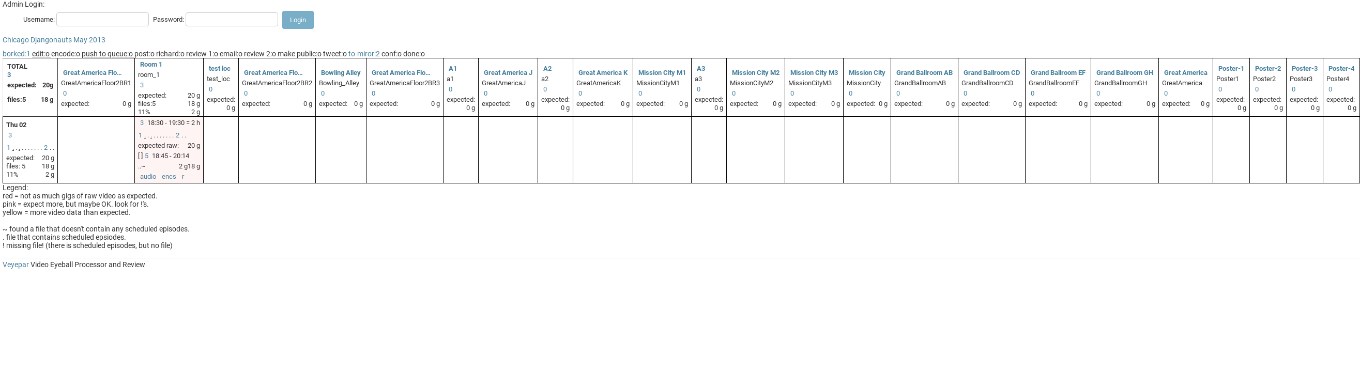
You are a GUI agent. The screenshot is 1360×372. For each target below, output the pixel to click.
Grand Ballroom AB (924, 72)
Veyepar (16, 264)
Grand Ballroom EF (1058, 72)
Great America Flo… (92, 72)
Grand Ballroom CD (992, 72)
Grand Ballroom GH (1124, 72)
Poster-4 (1341, 68)
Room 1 (151, 64)
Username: (39, 19)
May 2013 (89, 40)
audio (148, 176)
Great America (1186, 72)
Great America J (508, 72)
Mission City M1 (662, 72)
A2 (547, 68)
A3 (701, 68)
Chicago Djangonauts (37, 40)
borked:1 (16, 54)
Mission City (867, 72)
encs (169, 176)
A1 (453, 68)
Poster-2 (1268, 68)
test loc (220, 68)
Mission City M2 (756, 72)
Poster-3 (1305, 68)
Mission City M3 (814, 72)
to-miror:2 (364, 54)
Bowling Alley (341, 72)
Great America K (603, 72)
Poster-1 (1231, 68)
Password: (168, 19)
